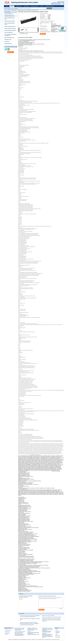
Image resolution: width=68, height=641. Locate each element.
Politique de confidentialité (12, 639)
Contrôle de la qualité (34, 6)
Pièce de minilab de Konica (10, 17)
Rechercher (50, 8)
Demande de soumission (56, 2)
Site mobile (58, 637)
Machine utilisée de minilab (10, 30)
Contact (41, 6)
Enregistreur (7, 39)
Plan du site (58, 635)
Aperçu (7, 6)
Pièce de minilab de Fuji (9, 28)
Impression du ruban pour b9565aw (48, 615)
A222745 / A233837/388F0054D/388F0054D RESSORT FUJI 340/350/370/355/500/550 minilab (33, 633)
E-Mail (57, 634)
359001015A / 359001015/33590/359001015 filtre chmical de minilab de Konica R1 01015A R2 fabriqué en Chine (47, 635)
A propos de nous (19, 6)
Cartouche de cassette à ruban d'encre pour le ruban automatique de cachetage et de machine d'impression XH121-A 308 (51, 619)
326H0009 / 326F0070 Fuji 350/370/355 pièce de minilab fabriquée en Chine (33, 629)
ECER (58, 639)
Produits (11, 6)
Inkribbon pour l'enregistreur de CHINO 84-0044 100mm (51, 617)
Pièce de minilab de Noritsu (10, 23)
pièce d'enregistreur (8, 37)
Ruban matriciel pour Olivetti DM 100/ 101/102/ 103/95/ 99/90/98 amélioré (19, 629)
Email (63, 2)
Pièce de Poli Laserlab (9, 21)
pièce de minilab (8, 32)
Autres (6, 41)
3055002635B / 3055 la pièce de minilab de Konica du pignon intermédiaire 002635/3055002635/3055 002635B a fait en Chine (47, 630)
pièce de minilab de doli (9, 26)
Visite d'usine (26, 6)
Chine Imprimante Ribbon (22, 639)
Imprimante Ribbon (13, 10)
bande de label (7, 43)
